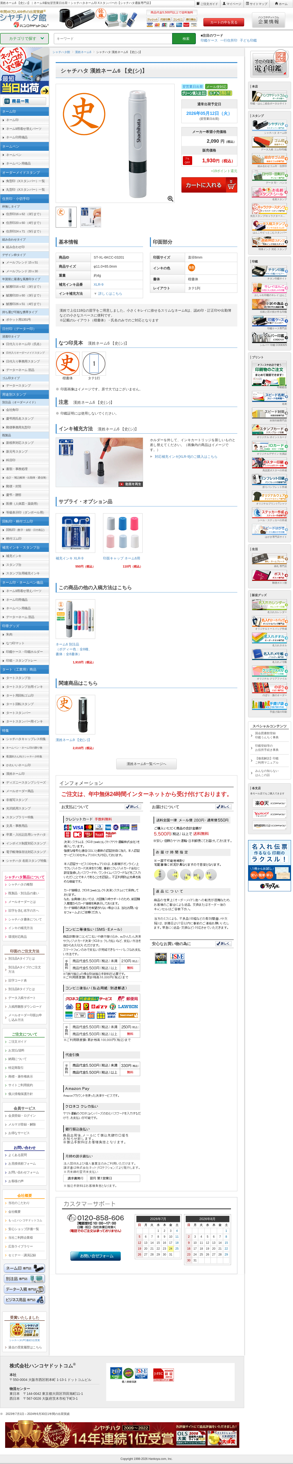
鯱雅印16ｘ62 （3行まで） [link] (24, 286)
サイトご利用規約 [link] (20, 1085)
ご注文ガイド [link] (17, 1041)
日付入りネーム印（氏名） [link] (24, 344)
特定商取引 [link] (16, 1068)
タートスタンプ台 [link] (18, 678)
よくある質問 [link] (17, 1155)
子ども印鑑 (248, 40)
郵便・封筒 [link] (13, 486)
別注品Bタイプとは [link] (21, 989)
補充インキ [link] (13, 556)
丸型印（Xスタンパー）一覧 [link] (25, 189)
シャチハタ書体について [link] (25, 919)
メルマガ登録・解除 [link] (22, 1124)
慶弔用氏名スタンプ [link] (20, 418)
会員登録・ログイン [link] (22, 1115)
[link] (75, 542)
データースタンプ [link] (18, 385)
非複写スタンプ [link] (17, 800)
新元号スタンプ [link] (17, 451)
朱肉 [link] (9, 634)
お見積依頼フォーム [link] (22, 1163)
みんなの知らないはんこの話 (267, 773)
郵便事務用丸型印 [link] (18, 427)
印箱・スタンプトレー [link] (21, 660)
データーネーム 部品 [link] (20, 370)
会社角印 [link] (12, 410)
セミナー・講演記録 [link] (22, 1255)
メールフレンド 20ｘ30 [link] (22, 271)
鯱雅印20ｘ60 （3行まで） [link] (24, 295)
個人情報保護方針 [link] (20, 1094)
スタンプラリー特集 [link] (20, 817)
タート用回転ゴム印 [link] (20, 695)
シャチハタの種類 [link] (20, 884)
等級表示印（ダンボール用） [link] (26, 512)
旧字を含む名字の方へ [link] (23, 910)
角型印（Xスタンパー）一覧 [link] (25, 181)
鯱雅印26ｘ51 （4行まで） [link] (24, 304)
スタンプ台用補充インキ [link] (23, 573)
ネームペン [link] (13, 155)
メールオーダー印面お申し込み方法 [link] (25, 1017)
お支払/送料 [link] (16, 1050)
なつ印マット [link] (15, 643)
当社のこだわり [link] (19, 1203)
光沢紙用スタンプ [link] (18, 808)
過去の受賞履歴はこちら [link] (25, 1347)
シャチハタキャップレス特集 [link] (26, 739)
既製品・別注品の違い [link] (23, 893)
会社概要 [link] (14, 1211)
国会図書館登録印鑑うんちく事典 (267, 735)
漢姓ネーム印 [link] (15, 774)
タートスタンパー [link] (18, 713)
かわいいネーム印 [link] (18, 765)
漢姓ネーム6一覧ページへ (146, 764)
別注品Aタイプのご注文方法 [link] (24, 969)
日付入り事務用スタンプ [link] (23, 361)
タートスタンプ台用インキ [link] (24, 686)
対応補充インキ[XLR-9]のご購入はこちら (186, 457)
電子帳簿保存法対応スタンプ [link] (26, 852)
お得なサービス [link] (19, 1133)
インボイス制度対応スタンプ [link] (26, 843)
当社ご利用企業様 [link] (20, 1237)
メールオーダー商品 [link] (20, 791)
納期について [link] (17, 1059)
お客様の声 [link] (16, 1181)
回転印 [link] (26, 530)
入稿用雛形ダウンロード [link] (25, 1006)
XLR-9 (99, 284)
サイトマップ (258, 4)
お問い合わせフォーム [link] (23, 1172)
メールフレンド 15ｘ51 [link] (22, 262)
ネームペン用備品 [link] (18, 163)
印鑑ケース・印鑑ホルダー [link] (24, 652)
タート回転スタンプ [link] (20, 704)
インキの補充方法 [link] (20, 928)
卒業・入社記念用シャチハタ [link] (26, 834)
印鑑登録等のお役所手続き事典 (267, 748)
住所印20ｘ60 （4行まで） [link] (24, 223)
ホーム (283, 4)
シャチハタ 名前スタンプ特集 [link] (26, 861)
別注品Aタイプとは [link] (21, 958)
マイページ (234, 4)
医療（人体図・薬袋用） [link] (23, 503)
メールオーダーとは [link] (22, 902)
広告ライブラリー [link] (20, 1246)
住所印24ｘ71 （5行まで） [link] (24, 231)
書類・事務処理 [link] (17, 469)
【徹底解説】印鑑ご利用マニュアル (267, 760)
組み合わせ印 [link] (15, 247)
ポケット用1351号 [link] (18, 319)
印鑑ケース (209, 40)
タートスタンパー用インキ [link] (24, 721)
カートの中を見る (224, 22)
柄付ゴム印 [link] (13, 538)
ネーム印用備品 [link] (17, 137)
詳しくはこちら (110, 293)
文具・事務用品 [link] (17, 826)
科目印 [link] (10, 460)
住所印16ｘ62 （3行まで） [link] (24, 214)
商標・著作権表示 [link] (20, 1076)
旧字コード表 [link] (17, 980)
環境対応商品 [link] (17, 937)
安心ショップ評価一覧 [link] (23, 1229)
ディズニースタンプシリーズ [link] (26, 782)
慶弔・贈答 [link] (13, 495)
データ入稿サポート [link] (22, 998)
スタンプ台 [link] (13, 565)
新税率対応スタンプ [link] (20, 443)
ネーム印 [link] (12, 120)
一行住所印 (228, 40)
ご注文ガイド (209, 4)
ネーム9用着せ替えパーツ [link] (23, 129)
